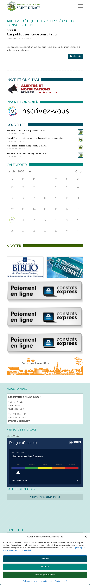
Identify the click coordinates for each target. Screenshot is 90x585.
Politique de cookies (31, 581)
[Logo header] (37, 6)
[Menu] (76, 6)
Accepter (45, 558)
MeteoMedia (13, 436)
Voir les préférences (45, 574)
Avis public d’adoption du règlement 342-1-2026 (27, 146)
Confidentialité (47, 581)
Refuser (45, 566)
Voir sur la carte (45, 480)
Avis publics (26, 38)
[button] (85, 536)
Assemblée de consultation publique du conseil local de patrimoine (35, 138)
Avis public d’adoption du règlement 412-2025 (26, 130)
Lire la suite (75, 56)
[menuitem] (76, 6)
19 (12, 220)
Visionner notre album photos (45, 496)
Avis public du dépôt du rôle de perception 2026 (27, 153)
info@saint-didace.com (19, 420)
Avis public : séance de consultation (32, 34)
